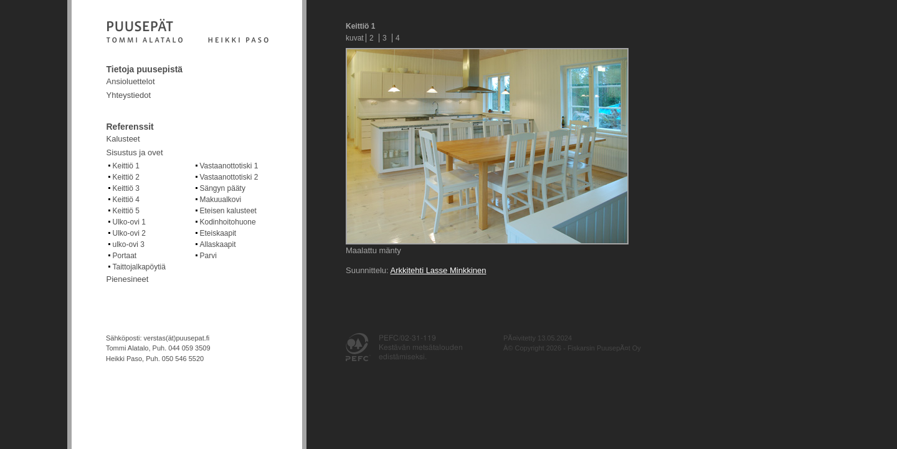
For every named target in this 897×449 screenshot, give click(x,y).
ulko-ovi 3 (129, 244)
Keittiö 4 (126, 199)
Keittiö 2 (126, 177)
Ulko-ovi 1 (129, 222)
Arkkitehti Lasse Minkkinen (438, 270)
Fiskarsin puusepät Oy (187, 32)
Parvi (208, 255)
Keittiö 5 (126, 210)
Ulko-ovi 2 (129, 233)
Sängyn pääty (222, 188)
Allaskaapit (218, 244)
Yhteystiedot (129, 95)
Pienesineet (128, 279)
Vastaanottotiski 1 (229, 166)
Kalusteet (123, 138)
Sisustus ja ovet (135, 152)
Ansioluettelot (131, 81)
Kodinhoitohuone (228, 222)
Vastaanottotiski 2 (229, 177)
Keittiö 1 (126, 166)
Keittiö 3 (126, 188)
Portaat (125, 255)
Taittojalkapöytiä (139, 267)
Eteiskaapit (218, 233)
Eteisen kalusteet (228, 210)
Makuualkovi (221, 199)
